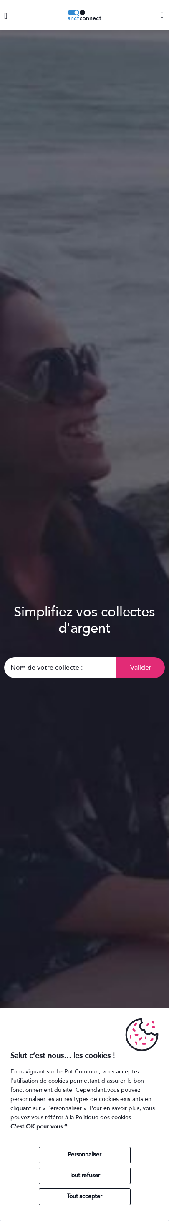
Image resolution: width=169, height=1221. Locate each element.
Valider (140, 667)
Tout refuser (84, 1175)
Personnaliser (84, 1154)
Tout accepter (84, 1196)
